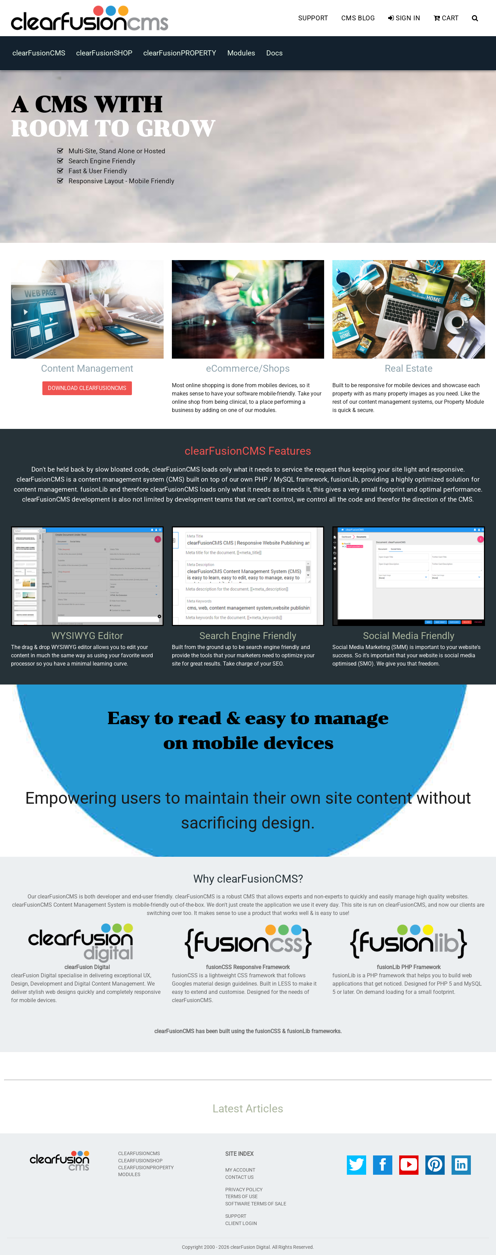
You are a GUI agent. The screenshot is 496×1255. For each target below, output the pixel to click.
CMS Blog (358, 17)
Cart (446, 17)
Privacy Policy (243, 1188)
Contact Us (239, 1176)
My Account (240, 1169)
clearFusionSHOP (104, 52)
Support (313, 17)
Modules (241, 52)
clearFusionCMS (38, 52)
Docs (274, 52)
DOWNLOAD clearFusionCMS (87, 387)
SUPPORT (235, 1215)
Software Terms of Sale (255, 1202)
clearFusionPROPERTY (179, 52)
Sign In (404, 17)
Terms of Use (241, 1195)
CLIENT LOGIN (241, 1222)
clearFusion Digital (250, 1246)
